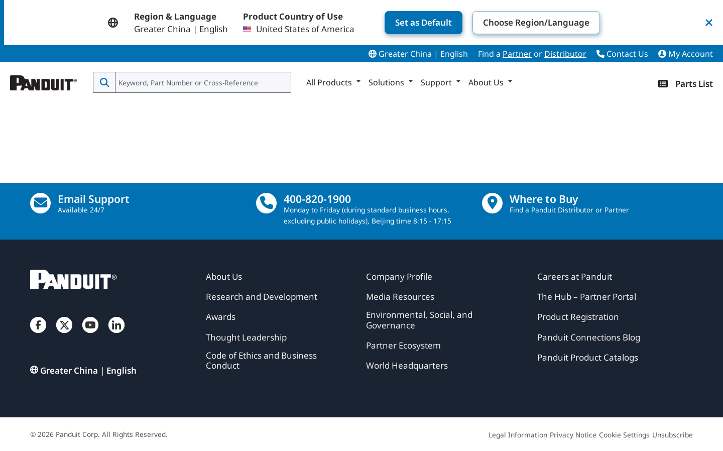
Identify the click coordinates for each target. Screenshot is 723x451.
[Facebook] (38, 335)
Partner (517, 53)
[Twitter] (64, 335)
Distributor (565, 53)
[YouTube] (90, 335)
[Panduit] (43, 80)
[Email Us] (40, 203)
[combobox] (202, 82)
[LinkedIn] (116, 335)
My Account (685, 53)
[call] (266, 203)
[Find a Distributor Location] (492, 203)
